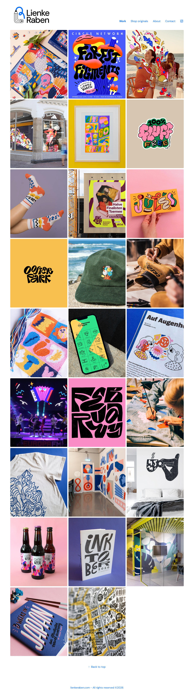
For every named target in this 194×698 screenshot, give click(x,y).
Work (122, 21)
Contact (170, 21)
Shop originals (139, 21)
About (157, 21)
